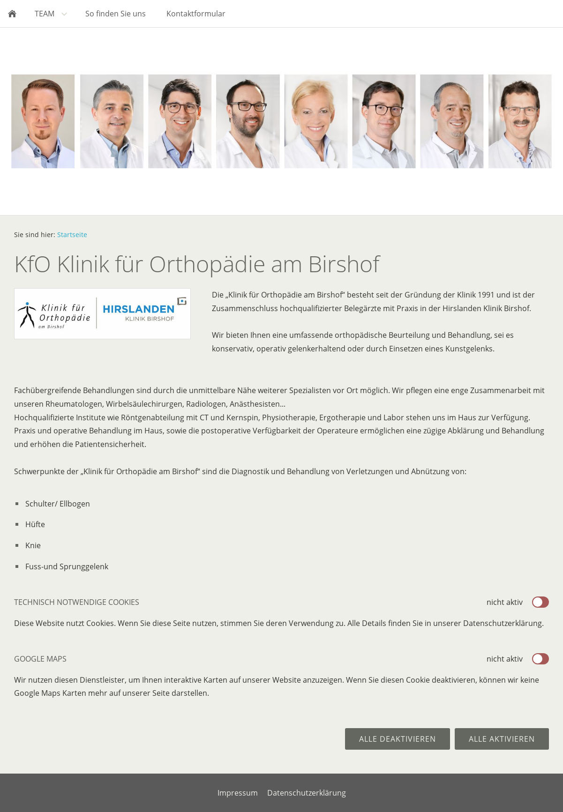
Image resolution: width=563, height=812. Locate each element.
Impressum (238, 793)
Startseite (72, 234)
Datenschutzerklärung (306, 793)
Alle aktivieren (502, 739)
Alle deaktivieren (397, 739)
